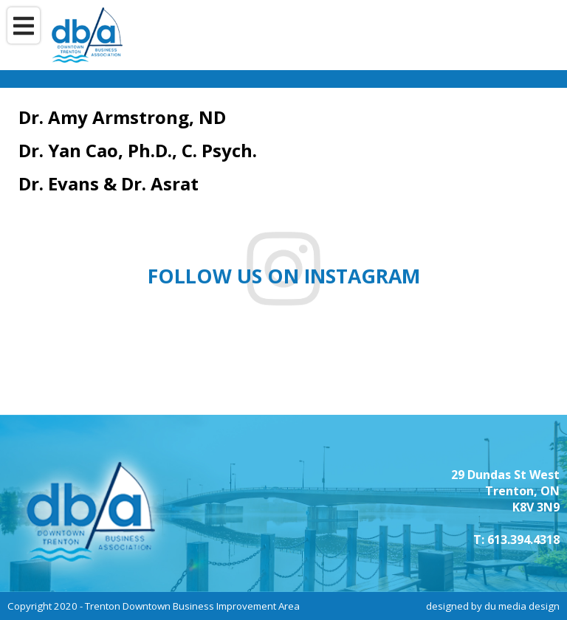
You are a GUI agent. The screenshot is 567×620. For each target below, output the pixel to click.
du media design (522, 606)
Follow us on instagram (284, 276)
